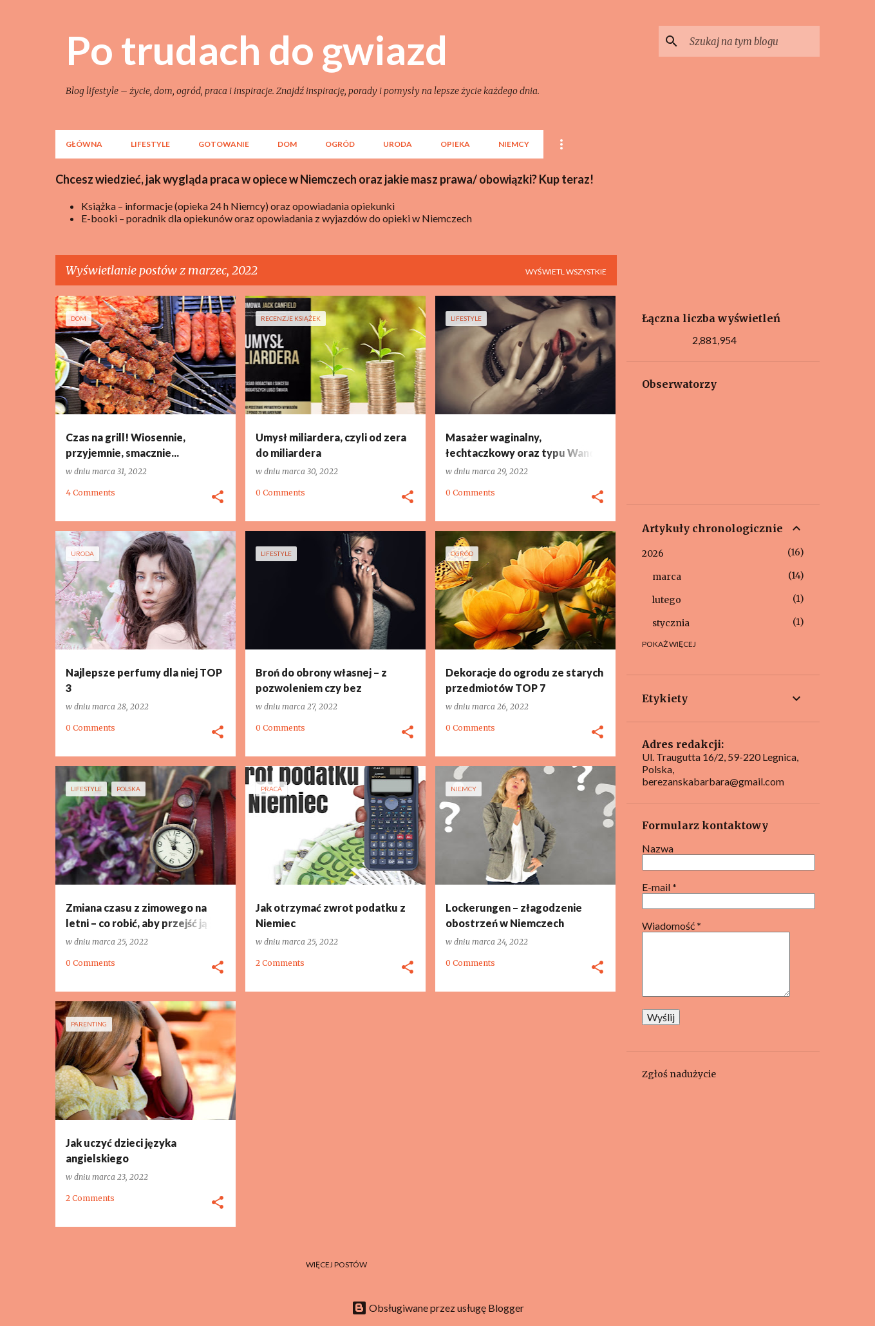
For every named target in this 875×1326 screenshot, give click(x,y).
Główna (84, 144)
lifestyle (150, 144)
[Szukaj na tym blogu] (752, 41)
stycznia (671, 623)
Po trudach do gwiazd (256, 49)
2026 (653, 553)
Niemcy (513, 144)
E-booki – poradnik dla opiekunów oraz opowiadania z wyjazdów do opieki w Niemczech (276, 218)
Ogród (340, 144)
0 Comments (280, 492)
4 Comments (90, 492)
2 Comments (280, 963)
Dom (287, 144)
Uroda (397, 144)
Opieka (455, 144)
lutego (666, 600)
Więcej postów (336, 1264)
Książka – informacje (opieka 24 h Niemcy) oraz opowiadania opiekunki (238, 206)
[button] (217, 497)
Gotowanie (223, 144)
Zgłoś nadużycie (679, 1074)
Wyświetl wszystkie (566, 271)
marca (666, 576)
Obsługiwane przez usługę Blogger (438, 1308)
